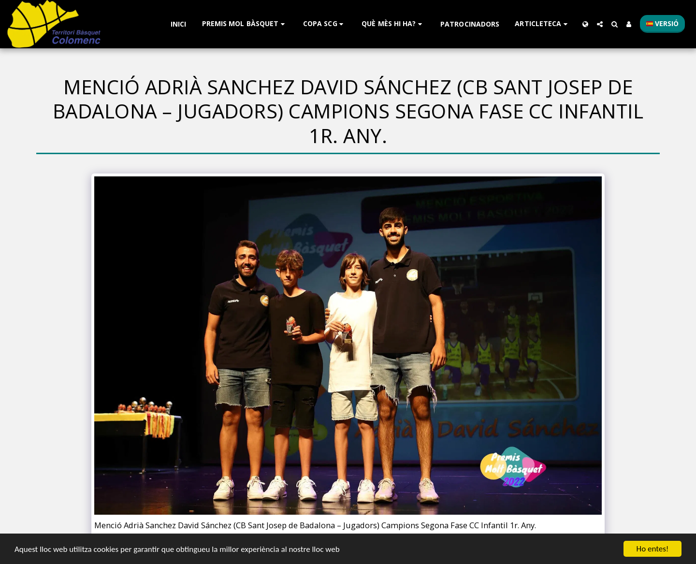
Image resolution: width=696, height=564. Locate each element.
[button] (245, 24)
